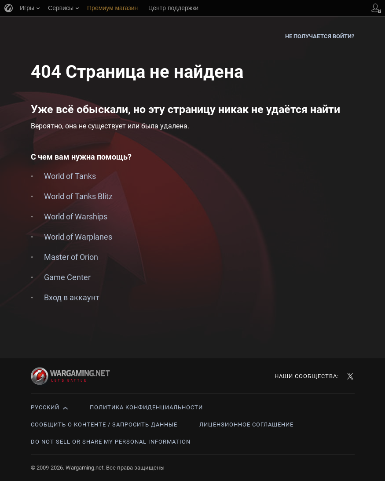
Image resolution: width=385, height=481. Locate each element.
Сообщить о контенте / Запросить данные (104, 424)
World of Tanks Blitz (78, 196)
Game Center (67, 277)
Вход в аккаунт (71, 297)
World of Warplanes (78, 236)
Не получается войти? (320, 36)
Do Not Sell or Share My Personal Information (111, 441)
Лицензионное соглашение (246, 424)
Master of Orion (71, 257)
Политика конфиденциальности (146, 407)
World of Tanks (70, 176)
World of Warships (75, 216)
